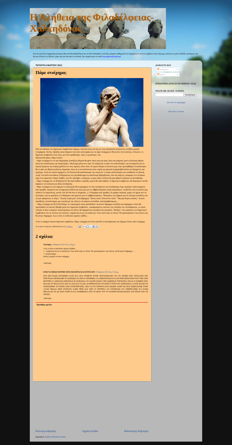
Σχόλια (161, 75)
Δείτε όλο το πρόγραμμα (176, 102)
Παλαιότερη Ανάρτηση (136, 431)
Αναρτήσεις (162, 69)
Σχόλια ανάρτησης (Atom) (56, 437)
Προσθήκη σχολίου (44, 305)
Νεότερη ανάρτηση (45, 431)
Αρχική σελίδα (90, 431)
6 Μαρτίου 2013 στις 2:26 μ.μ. (63, 245)
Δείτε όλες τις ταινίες (176, 111)
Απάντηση (47, 263)
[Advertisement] (92, 405)
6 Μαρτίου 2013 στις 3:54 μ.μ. (107, 272)
